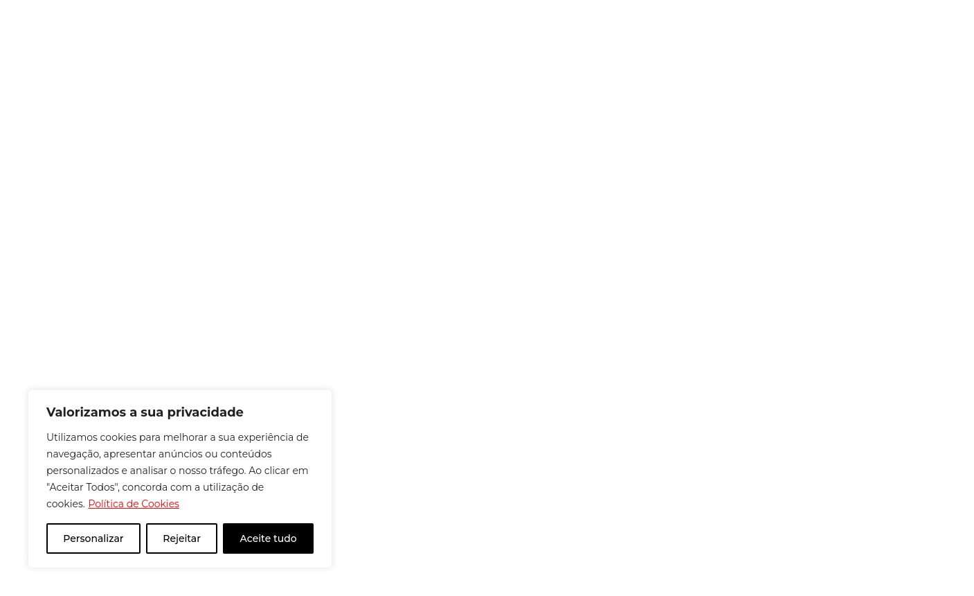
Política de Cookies (133, 504)
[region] (180, 478)
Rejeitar (182, 538)
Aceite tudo (268, 538)
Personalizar (93, 538)
